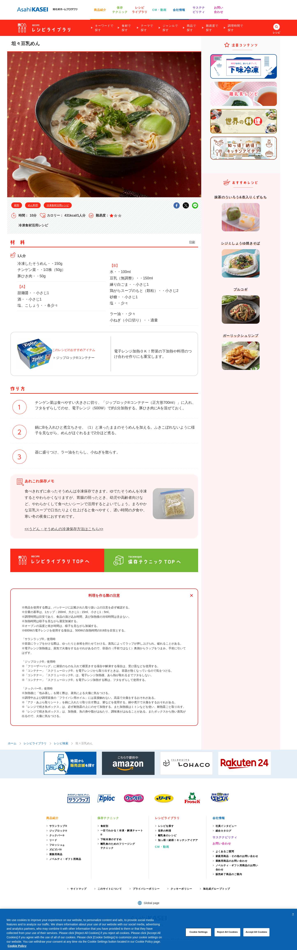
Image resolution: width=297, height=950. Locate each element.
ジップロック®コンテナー (75, 357)
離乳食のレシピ (167, 835)
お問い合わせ (222, 843)
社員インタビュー (226, 826)
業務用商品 (56, 854)
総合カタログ (224, 830)
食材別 (105, 826)
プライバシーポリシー (146, 888)
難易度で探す (212, 28)
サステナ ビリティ (199, 10)
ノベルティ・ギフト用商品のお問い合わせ (237, 867)
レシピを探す (166, 826)
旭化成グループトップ (216, 888)
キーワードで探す (104, 28)
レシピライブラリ (35, 743)
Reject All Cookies (227, 938)
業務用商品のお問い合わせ (232, 860)
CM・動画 (159, 9)
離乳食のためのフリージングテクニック (118, 845)
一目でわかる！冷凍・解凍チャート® (122, 832)
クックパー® (57, 835)
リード (53, 840)
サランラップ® (58, 826)
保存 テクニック (120, 10)
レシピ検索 (61, 743)
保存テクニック (108, 818)
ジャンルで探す (170, 28)
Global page (151, 903)
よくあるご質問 (225, 851)
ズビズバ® (55, 849)
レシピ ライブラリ (140, 10)
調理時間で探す (235, 28)
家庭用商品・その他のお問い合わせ (237, 856)
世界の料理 (164, 830)
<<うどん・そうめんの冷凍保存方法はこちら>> (64, 529)
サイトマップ (78, 888)
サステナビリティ (225, 837)
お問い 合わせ (218, 10)
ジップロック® (58, 830)
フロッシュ (57, 845)
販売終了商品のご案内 (229, 874)
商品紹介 (100, 9)
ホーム (12, 743)
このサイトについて (110, 888)
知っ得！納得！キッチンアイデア (178, 840)
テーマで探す (147, 28)
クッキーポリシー (181, 888)
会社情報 (179, 9)
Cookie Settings (199, 938)
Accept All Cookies (256, 938)
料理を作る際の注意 (104, 596)
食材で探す (126, 28)
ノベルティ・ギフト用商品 (65, 859)
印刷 (192, 242)
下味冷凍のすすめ (111, 839)
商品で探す (191, 28)
